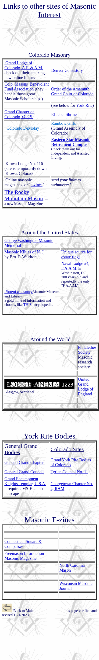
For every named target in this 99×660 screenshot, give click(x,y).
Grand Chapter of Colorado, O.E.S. (19, 114)
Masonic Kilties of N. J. (24, 252)
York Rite (84, 105)
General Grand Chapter (24, 462)
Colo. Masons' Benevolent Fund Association (26, 86)
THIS (27, 305)
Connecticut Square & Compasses (23, 544)
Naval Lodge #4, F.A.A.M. (75, 266)
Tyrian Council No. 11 (69, 472)
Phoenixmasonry (18, 291)
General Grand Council (24, 472)
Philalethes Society (87, 350)
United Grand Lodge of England (85, 386)
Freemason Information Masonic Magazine (24, 556)
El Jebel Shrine (64, 114)
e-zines (36, 185)
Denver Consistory (67, 70)
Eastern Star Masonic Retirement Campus (70, 142)
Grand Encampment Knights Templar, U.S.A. (25, 481)
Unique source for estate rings (76, 254)
